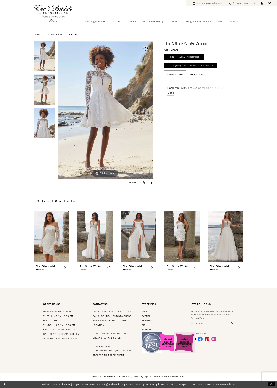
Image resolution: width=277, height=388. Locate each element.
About (146, 312)
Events (146, 316)
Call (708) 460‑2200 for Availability (191, 66)
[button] (262, 3)
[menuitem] (207, 3)
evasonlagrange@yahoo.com (112, 351)
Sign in (146, 325)
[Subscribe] (232, 324)
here (232, 384)
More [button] (171, 93)
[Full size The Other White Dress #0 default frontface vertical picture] (105, 110)
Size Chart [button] (171, 50)
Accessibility (124, 377)
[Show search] (254, 3)
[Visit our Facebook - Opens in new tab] (200, 339)
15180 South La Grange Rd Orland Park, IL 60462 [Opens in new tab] (110, 336)
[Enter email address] (212, 324)
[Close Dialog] (4, 384)
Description (175, 75)
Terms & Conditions (103, 377)
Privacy (138, 377)
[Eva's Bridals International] (53, 13)
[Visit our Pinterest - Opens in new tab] (207, 339)
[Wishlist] (270, 3)
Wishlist (147, 330)
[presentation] (51, 236)
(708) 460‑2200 (102, 347)
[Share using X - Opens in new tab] (144, 182)
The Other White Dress (61, 35)
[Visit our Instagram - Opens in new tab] (213, 339)
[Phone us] (238, 3)
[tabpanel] (44, 57)
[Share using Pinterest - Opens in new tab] (152, 182)
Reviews (147, 321)
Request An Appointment (184, 57)
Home (37, 35)
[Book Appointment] (207, 3)
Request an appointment (108, 355)
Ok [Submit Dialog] (272, 384)
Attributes (197, 75)
